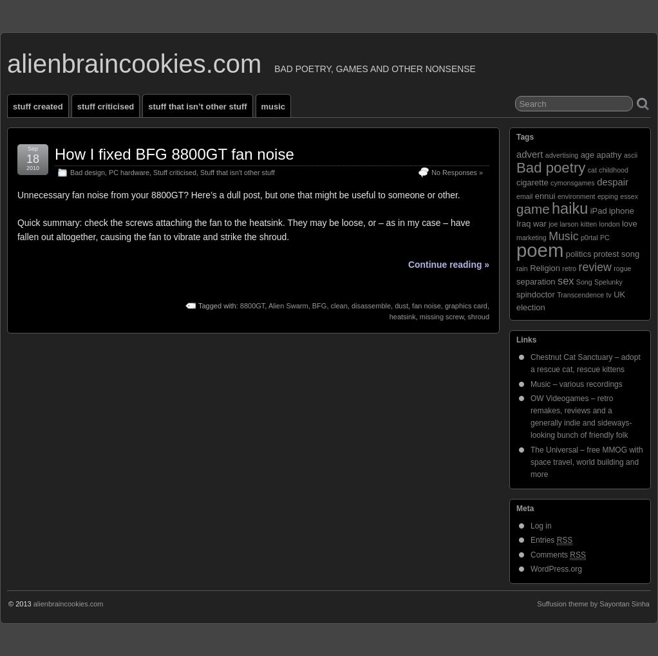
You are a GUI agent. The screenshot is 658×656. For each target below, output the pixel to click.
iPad (598, 211)
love (629, 224)
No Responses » (457, 172)
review (595, 267)
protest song (616, 254)
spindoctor (535, 294)
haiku (570, 208)
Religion (545, 268)
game (533, 208)
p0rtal (589, 237)
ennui (545, 196)
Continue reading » (448, 264)
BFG (319, 306)
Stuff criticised (106, 106)
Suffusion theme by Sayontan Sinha (593, 604)
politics (579, 254)
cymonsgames (572, 183)
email (524, 196)
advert (529, 154)
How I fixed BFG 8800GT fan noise (174, 154)
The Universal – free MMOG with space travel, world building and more (587, 462)
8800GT (252, 306)
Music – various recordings (577, 384)
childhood (613, 170)
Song (584, 282)
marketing (531, 237)
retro (569, 268)
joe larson (563, 224)
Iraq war (531, 224)
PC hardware (129, 172)
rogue (622, 268)
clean (339, 306)
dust (401, 306)
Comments (558, 555)
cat (592, 170)
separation (536, 281)
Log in (541, 525)
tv (609, 295)
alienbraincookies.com (134, 64)
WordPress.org (556, 569)
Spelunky (608, 282)
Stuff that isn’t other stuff (197, 106)
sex (566, 280)
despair (612, 182)
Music (273, 106)
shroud (478, 317)
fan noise (426, 306)
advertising (562, 155)
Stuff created (38, 106)
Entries (551, 540)
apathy (609, 155)
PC (605, 237)
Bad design (87, 172)
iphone (621, 211)
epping (607, 196)
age (588, 155)
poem (539, 250)
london (609, 224)
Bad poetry (550, 168)
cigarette (532, 182)
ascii (630, 155)
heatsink (403, 317)
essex (629, 196)
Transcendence (580, 295)
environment (577, 196)
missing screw (442, 317)
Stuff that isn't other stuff (237, 172)
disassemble (371, 306)
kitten (589, 224)
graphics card (466, 306)
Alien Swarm (288, 306)
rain (522, 268)
